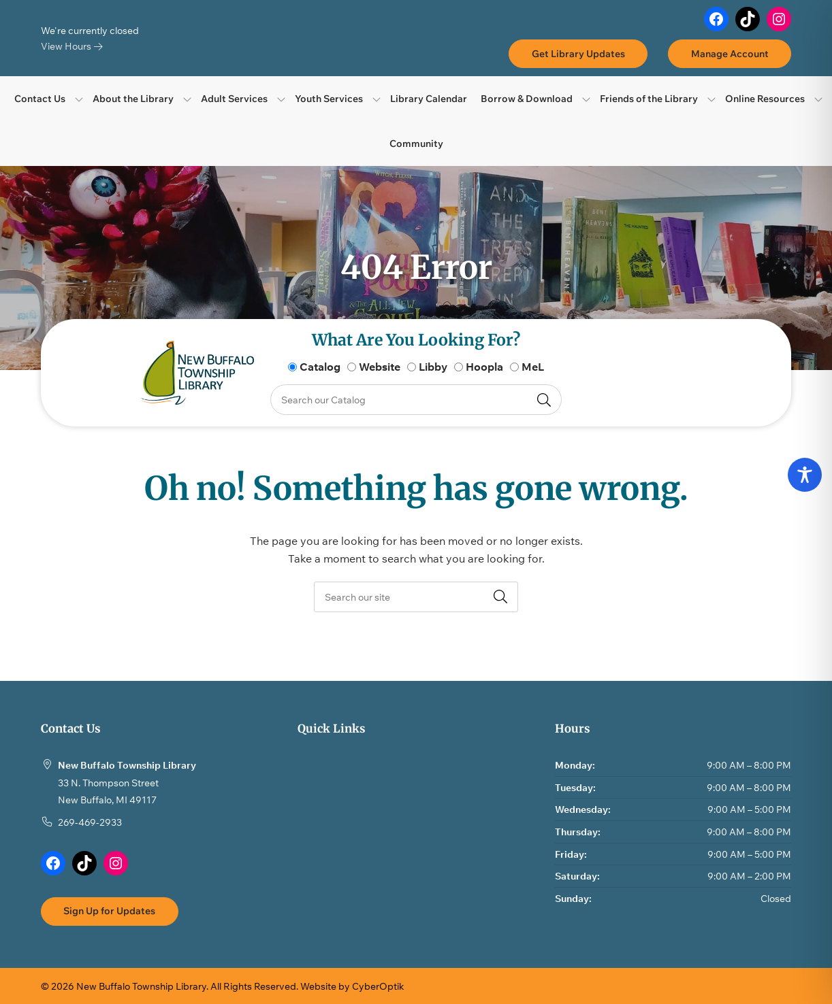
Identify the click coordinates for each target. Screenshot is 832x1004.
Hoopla (484, 366)
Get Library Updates (578, 53)
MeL (533, 366)
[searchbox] (416, 597)
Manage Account (730, 53)
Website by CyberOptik (352, 986)
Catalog (320, 366)
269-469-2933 (90, 822)
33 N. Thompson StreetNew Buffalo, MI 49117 (108, 791)
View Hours (72, 45)
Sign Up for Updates (109, 910)
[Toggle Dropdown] (79, 98)
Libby (433, 366)
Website (379, 366)
